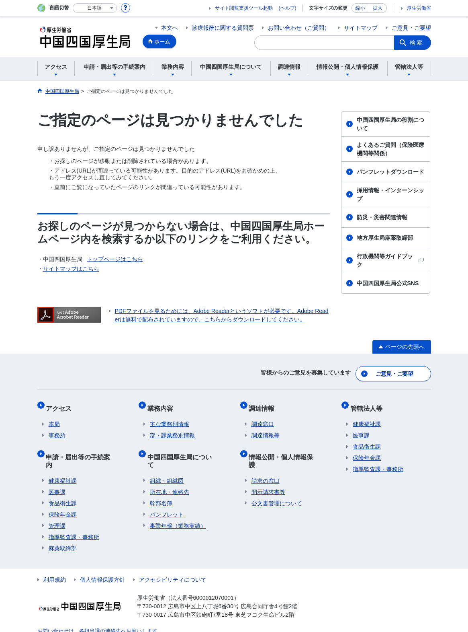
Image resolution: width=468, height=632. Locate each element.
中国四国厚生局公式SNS (388, 283)
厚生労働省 (419, 8)
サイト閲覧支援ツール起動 (244, 8)
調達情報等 (265, 428)
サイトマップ (361, 28)
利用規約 (54, 559)
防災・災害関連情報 (382, 217)
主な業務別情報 (169, 417)
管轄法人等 (369, 403)
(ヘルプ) (287, 8)
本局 (54, 417)
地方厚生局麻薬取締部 (385, 238)
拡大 (377, 8)
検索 (416, 42)
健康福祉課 (63, 460)
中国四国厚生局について (185, 446)
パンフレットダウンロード (390, 172)
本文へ (169, 28)
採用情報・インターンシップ (390, 194)
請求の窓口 (265, 460)
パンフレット (167, 494)
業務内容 (163, 403)
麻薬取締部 (63, 528)
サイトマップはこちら (71, 269)
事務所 (57, 428)
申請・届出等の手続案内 (84, 446)
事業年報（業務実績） (178, 505)
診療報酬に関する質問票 (223, 28)
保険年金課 (63, 494)
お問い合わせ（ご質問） (299, 28)
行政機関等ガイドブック (390, 260)
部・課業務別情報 (172, 428)
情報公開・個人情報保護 (286, 446)
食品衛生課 (63, 483)
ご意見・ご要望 (411, 28)
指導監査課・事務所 (74, 516)
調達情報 (264, 403)
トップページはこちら (115, 259)
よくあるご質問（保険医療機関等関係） (390, 149)
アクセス (61, 403)
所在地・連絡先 (169, 471)
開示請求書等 (268, 471)
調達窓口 (262, 417)
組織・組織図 (167, 460)
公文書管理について (276, 483)
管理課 (57, 505)
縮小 (360, 8)
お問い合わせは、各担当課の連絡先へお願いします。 (95, 610)
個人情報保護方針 (102, 559)
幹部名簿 (161, 483)
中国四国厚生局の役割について (390, 124)
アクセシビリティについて (172, 559)
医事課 (57, 471)
